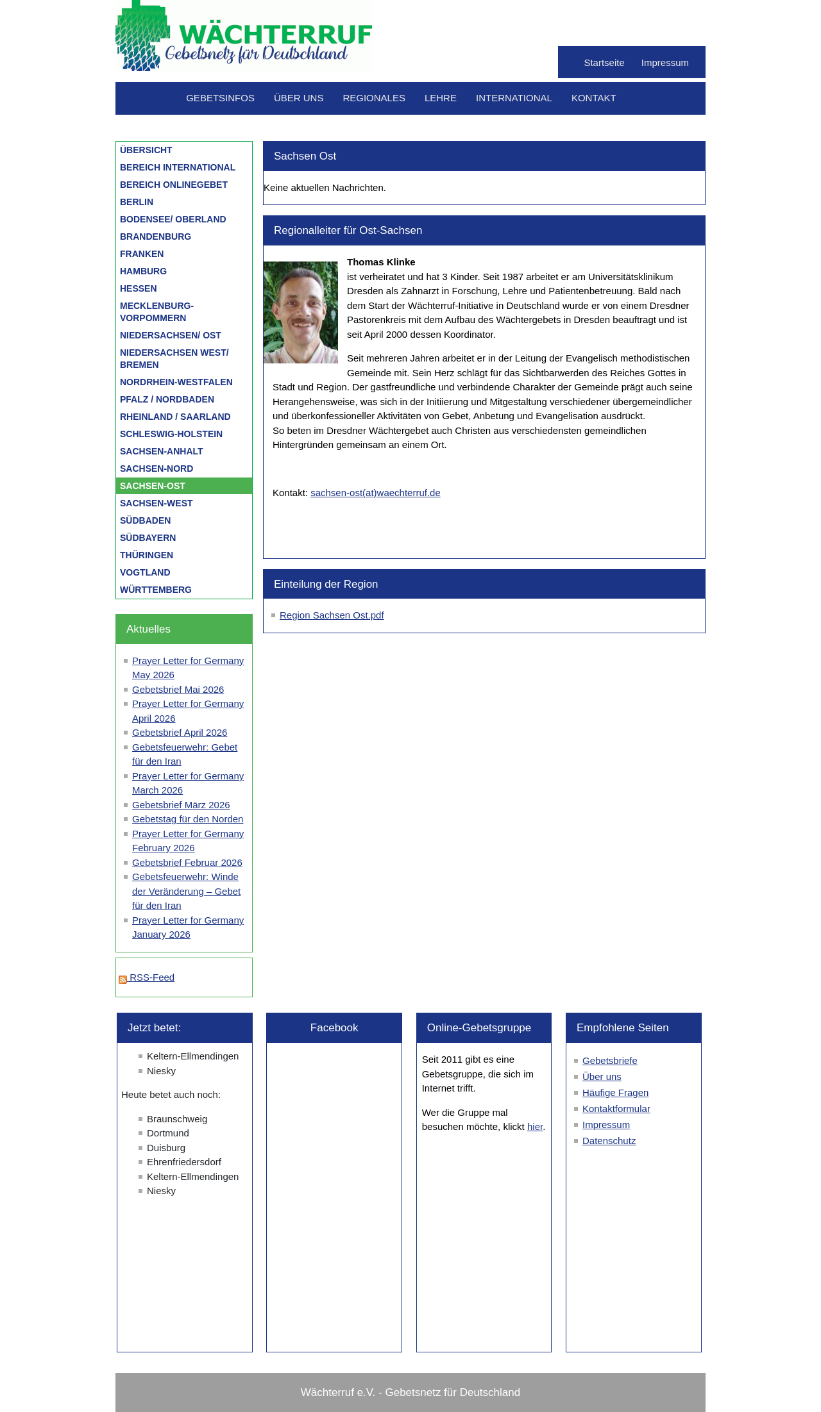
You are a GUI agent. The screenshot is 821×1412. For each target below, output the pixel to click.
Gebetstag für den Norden (187, 818)
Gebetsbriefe (610, 1060)
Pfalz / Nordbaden (167, 399)
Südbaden (145, 520)
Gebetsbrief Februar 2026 (187, 862)
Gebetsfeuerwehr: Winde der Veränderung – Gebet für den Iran (186, 891)
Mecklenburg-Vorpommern (157, 312)
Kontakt (593, 97)
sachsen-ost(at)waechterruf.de (375, 492)
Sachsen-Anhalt (161, 451)
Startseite (604, 62)
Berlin (136, 202)
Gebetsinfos (220, 97)
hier (535, 1126)
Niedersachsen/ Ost (170, 335)
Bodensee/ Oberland (173, 219)
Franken (142, 254)
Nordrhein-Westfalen (176, 382)
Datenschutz (609, 1140)
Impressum (665, 62)
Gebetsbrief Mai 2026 (178, 689)
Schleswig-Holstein (171, 434)
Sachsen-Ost (152, 486)
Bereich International (177, 167)
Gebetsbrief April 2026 (179, 732)
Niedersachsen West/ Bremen (174, 358)
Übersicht (146, 150)
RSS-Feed (146, 977)
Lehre (441, 97)
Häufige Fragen (615, 1092)
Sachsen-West (156, 503)
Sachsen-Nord (156, 468)
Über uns (299, 97)
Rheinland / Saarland (175, 416)
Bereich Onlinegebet (174, 184)
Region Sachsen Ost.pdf (332, 615)
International (514, 97)
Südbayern (148, 538)
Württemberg (156, 590)
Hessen (138, 288)
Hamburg (143, 271)
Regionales (374, 97)
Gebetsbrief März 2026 (181, 804)
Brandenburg (155, 236)
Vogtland (145, 572)
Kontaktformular (616, 1108)
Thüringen (146, 555)
